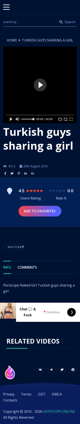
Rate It (61, 198)
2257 (41, 394)
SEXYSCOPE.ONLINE (59, 411)
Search (67, 22)
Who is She (16, 247)
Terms (26, 394)
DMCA (57, 394)
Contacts (10, 400)
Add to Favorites (40, 211)
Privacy (9, 394)
